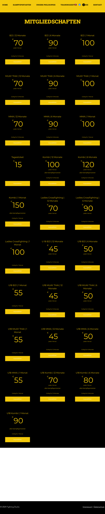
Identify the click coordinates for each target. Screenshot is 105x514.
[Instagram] (75, 4)
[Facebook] (79, 4)
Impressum (87, 507)
